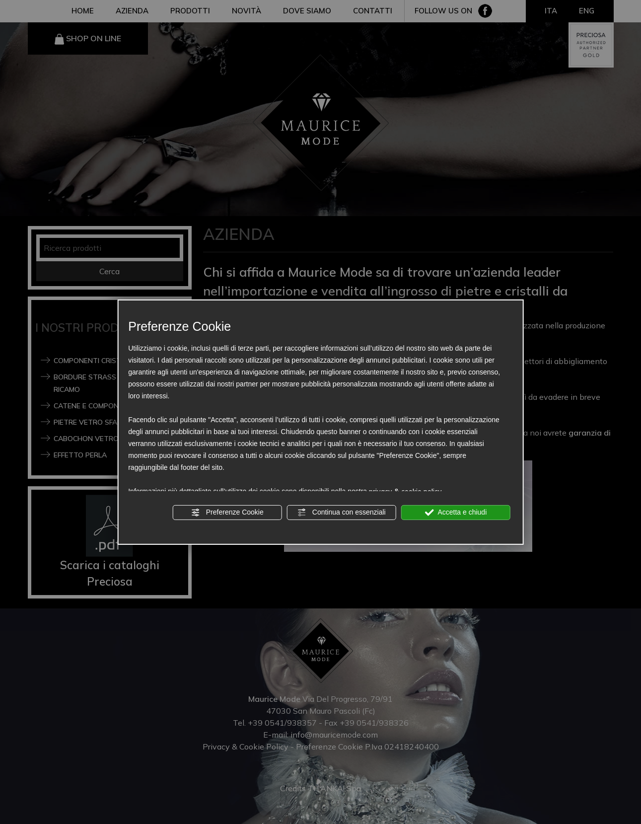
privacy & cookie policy (405, 490)
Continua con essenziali (341, 512)
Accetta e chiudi (456, 512)
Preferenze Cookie (227, 512)
